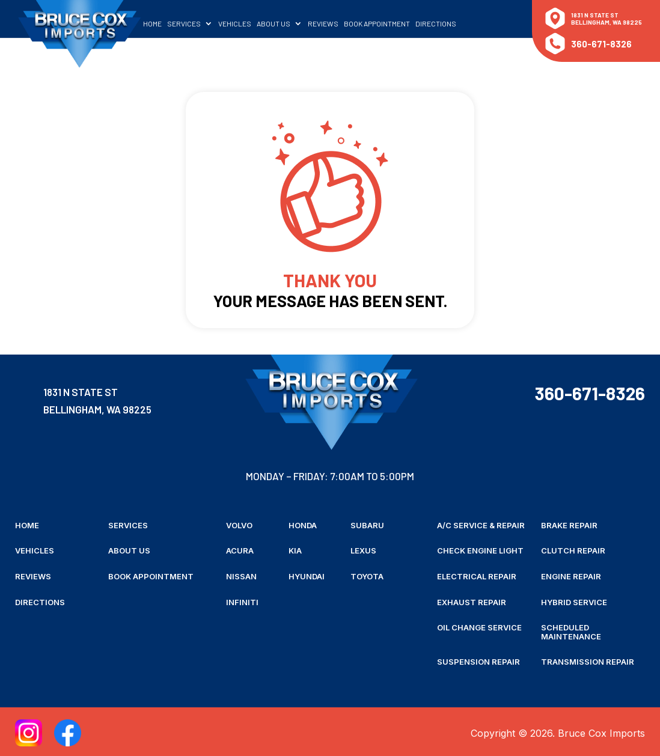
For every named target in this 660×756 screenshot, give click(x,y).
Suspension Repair (478, 660)
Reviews (335, 22)
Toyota (366, 576)
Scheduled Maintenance (571, 630)
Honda (303, 525)
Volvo (239, 525)
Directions (448, 22)
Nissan (241, 576)
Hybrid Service (574, 601)
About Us (286, 22)
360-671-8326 (601, 43)
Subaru (367, 525)
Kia (295, 550)
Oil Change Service (479, 626)
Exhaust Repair (471, 601)
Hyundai (307, 576)
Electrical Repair (476, 576)
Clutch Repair (573, 550)
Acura (240, 550)
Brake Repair (569, 525)
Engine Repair (571, 576)
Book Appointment (389, 22)
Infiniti (242, 601)
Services (196, 22)
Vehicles (247, 22)
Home (165, 22)
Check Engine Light (480, 550)
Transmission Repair (587, 660)
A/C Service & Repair (481, 525)
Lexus (363, 550)
